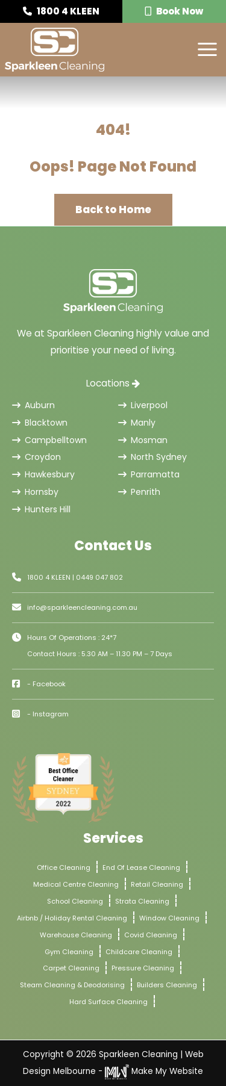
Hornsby (35, 492)
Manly (136, 423)
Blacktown (39, 423)
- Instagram (48, 714)
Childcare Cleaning (138, 952)
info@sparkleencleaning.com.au (82, 607)
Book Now (174, 11)
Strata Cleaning (142, 901)
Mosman (143, 440)
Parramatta (149, 474)
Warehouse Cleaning (76, 935)
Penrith (139, 492)
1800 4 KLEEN (61, 11)
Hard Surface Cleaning (108, 1002)
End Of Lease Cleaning (141, 867)
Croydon (36, 457)
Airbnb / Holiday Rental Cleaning (72, 918)
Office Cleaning (63, 867)
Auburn (33, 405)
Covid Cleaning (150, 935)
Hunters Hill (41, 509)
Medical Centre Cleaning (76, 884)
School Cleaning (75, 901)
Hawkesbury (43, 474)
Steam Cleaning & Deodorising (72, 985)
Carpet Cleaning (71, 968)
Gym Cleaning (69, 952)
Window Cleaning (169, 918)
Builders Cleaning (167, 985)
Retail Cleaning (157, 884)
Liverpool (143, 405)
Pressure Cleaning (142, 968)
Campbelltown (49, 440)
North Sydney (152, 457)
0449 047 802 (99, 577)
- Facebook (46, 684)
